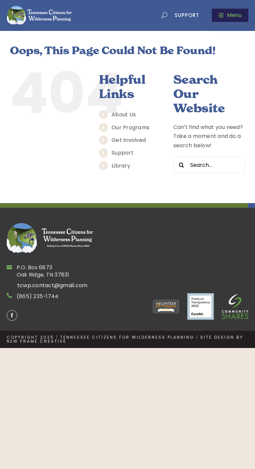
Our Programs (130, 127)
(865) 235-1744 (37, 296)
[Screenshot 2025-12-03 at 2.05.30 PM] (200, 306)
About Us (124, 114)
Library (121, 166)
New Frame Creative (36, 341)
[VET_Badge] (166, 306)
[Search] (181, 165)
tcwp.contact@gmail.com (52, 285)
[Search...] (209, 165)
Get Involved (129, 140)
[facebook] (12, 315)
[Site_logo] (50, 238)
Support (187, 15)
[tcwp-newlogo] (40, 15)
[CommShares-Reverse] (235, 306)
